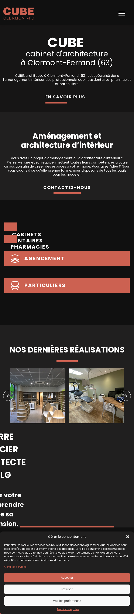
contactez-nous (67, 187)
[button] (128, 537)
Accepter (67, 577)
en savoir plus (65, 97)
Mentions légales (68, 609)
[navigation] (8, 396)
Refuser (67, 589)
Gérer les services (15, 566)
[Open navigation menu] (122, 13)
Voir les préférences (67, 601)
